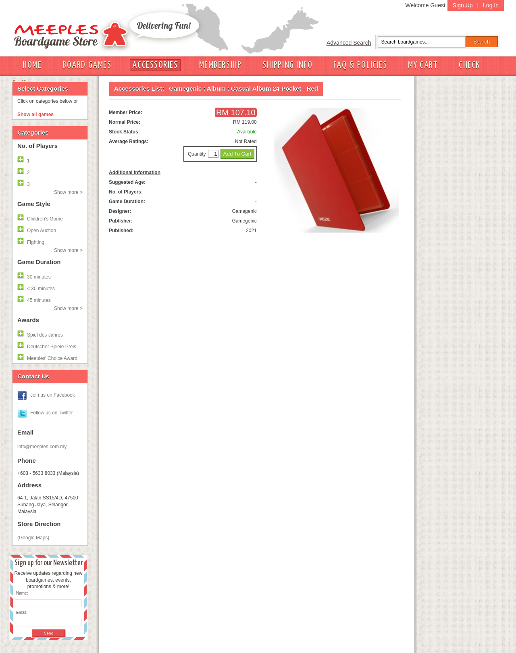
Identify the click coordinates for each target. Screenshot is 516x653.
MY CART (423, 65)
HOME (32, 65)
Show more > (68, 192)
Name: (22, 593)
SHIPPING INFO (287, 65)
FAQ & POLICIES (360, 65)
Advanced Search (349, 43)
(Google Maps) (33, 538)
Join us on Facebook (52, 395)
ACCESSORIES (155, 65)
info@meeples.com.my (42, 446)
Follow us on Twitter (51, 412)
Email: (21, 612)
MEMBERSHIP (220, 65)
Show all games (35, 114)
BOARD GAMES (86, 65)
